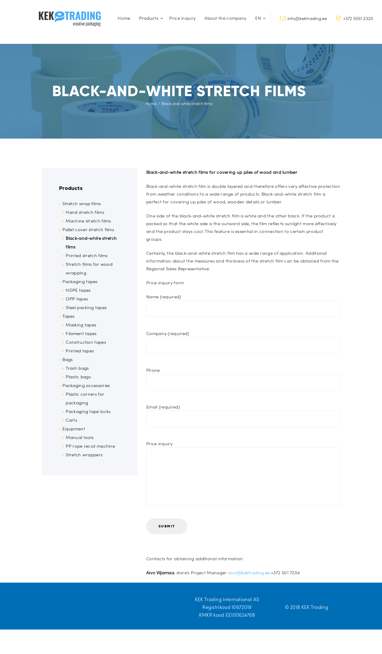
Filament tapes (81, 333)
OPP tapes (77, 299)
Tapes (68, 316)
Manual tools (79, 437)
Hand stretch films (85, 212)
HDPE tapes (78, 290)
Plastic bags (78, 377)
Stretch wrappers (84, 455)
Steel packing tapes (86, 307)
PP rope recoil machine (90, 446)
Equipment (73, 429)
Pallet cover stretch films (88, 229)
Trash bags (77, 368)
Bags (67, 359)
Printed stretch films (86, 255)
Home (151, 103)
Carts (71, 420)
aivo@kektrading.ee (249, 572)
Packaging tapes (80, 281)
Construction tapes (86, 342)
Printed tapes (80, 351)
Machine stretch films (88, 221)
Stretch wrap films (81, 203)
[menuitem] (259, 18)
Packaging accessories (86, 385)
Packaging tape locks (88, 411)
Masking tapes (81, 325)
